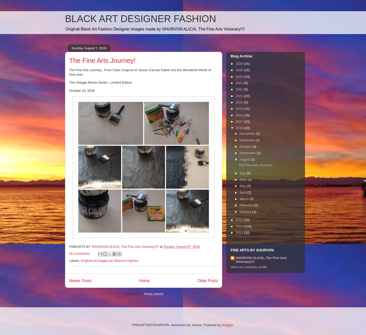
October (246, 146)
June (244, 179)
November (248, 140)
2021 (240, 96)
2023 (240, 83)
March (245, 199)
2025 (240, 70)
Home (144, 281)
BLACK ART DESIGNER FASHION (140, 18)
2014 (240, 226)
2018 (240, 115)
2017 (240, 122)
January (246, 212)
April (243, 192)
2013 (240, 233)
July (243, 173)
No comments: (80, 253)
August (245, 159)
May (243, 186)
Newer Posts (80, 281)
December (248, 133)
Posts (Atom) (153, 294)
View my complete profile (249, 267)
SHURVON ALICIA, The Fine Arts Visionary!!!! (261, 260)
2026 (240, 64)
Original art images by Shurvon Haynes (109, 261)
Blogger (227, 325)
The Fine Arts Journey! (102, 60)
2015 (240, 220)
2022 (240, 89)
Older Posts (207, 281)
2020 (240, 102)
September (248, 153)
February (247, 205)
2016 (240, 128)
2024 (240, 77)
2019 (240, 109)
